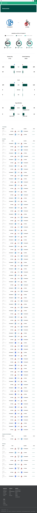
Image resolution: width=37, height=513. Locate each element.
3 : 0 (18, 156)
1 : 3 (18, 134)
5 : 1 (18, 191)
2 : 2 (18, 162)
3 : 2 (18, 291)
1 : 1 (18, 159)
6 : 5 (18, 468)
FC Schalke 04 (26, 131)
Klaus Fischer (12, 116)
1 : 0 (18, 131)
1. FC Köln (11, 131)
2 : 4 (18, 294)
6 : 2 (18, 378)
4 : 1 (18, 307)
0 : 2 (18, 220)
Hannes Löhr (25, 116)
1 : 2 (18, 153)
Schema (33, 131)
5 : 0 (18, 460)
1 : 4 (18, 188)
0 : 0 (18, 143)
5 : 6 (18, 448)
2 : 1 (18, 223)
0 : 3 (18, 178)
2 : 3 (18, 304)
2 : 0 (18, 201)
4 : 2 (18, 456)
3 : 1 (18, 146)
